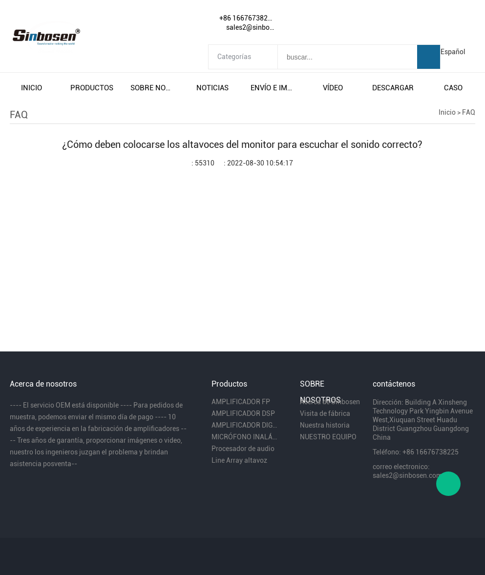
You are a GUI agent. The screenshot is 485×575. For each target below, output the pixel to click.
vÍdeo (333, 87)
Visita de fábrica (325, 413)
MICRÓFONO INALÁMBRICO (244, 437)
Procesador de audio (242, 448)
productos (91, 87)
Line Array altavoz (239, 460)
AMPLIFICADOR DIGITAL (244, 425)
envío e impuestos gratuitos (273, 87)
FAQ (468, 112)
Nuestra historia (325, 425)
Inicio (447, 112)
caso (453, 87)
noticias (212, 87)
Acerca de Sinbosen (330, 402)
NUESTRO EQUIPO (328, 437)
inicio (31, 87)
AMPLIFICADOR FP (240, 402)
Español (453, 52)
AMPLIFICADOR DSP (243, 413)
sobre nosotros (152, 87)
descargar (393, 87)
